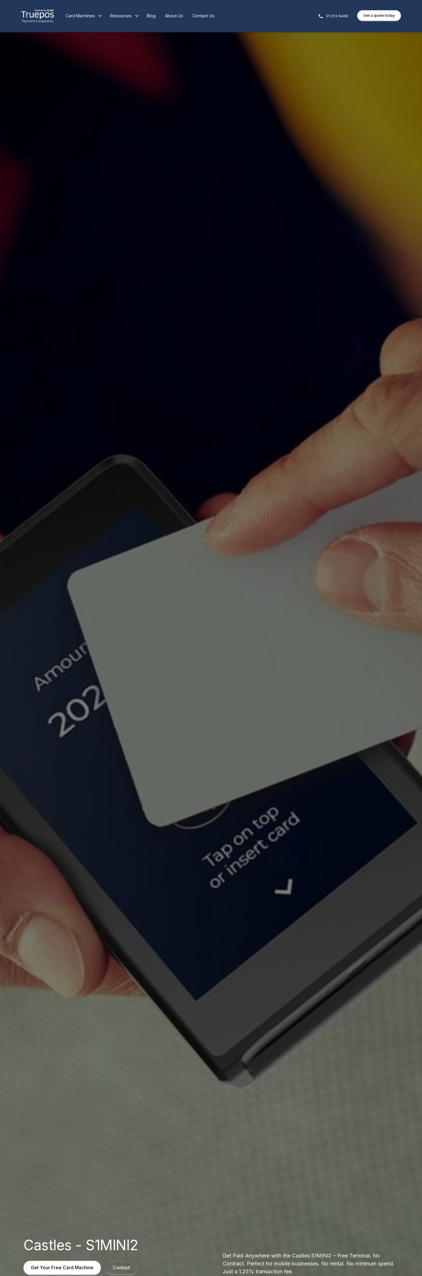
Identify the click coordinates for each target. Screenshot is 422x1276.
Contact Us (204, 15)
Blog (151, 15)
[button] (80, 16)
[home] (37, 16)
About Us (174, 15)
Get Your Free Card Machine (62, 1267)
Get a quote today (379, 15)
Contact (121, 1267)
